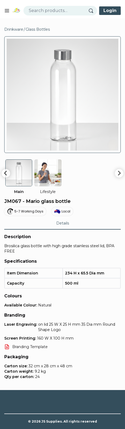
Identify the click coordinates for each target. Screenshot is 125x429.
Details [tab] (62, 223)
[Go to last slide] (6, 173)
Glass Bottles (38, 29)
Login (109, 10)
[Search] (92, 10)
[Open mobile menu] (7, 10)
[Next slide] (119, 173)
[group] (18, 176)
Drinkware (13, 29)
